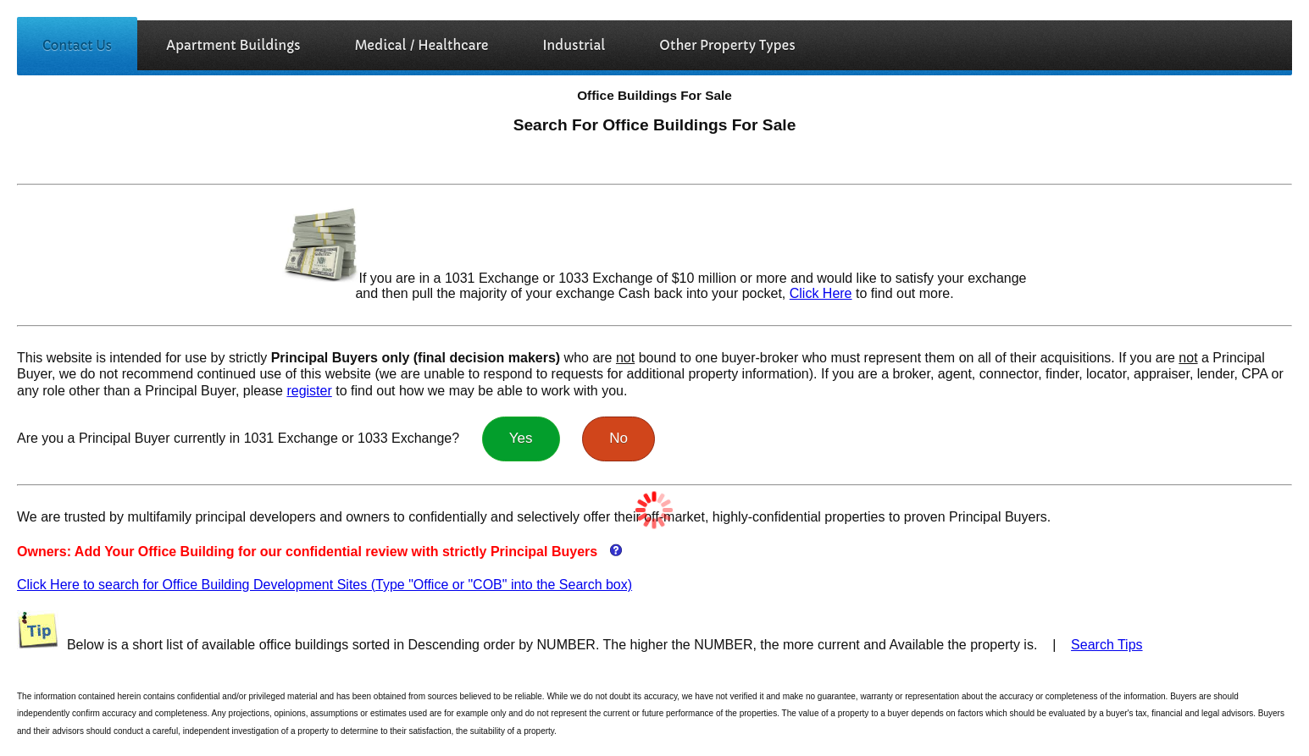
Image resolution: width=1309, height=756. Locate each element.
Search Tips (1106, 644)
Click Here (821, 293)
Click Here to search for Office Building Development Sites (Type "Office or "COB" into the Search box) (324, 584)
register (308, 391)
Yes (521, 438)
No (618, 438)
